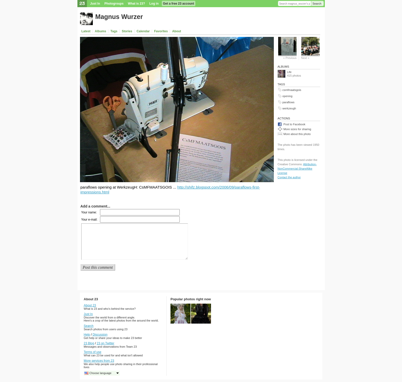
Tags (113, 31)
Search (317, 3)
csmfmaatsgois (292, 89)
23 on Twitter (105, 343)
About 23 (90, 305)
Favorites (161, 31)
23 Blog (89, 343)
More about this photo (297, 134)
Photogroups (114, 3)
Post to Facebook (295, 124)
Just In (95, 3)
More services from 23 (99, 361)
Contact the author (289, 177)
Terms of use (93, 352)
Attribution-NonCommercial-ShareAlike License (297, 168)
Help (87, 334)
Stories (127, 31)
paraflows (289, 102)
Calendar (143, 31)
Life (289, 72)
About (176, 31)
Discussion (100, 334)
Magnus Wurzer (119, 16)
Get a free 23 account (178, 3)
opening (288, 96)
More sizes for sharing (297, 129)
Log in (154, 3)
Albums (100, 31)
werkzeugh (289, 108)
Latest (86, 31)
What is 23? (136, 3)
